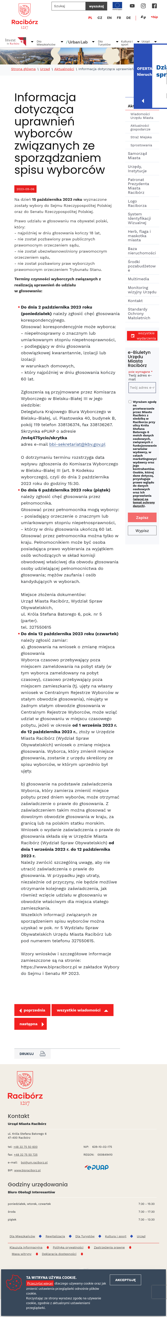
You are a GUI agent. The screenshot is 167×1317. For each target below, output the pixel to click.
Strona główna (23, 69)
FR (119, 17)
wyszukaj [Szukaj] (96, 6)
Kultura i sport (127, 43)
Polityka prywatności (68, 1247)
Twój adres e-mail (142, 376)
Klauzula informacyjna (26, 1247)
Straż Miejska (141, 137)
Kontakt (135, 300)
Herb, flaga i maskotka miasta (139, 235)
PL (90, 17)
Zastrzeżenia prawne (109, 1247)
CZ (99, 17)
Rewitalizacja (55, 1236)
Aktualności (64, 69)
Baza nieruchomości (142, 250)
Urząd (146, 41)
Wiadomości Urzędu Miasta (141, 116)
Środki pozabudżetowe (142, 266)
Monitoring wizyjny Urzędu (142, 289)
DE (128, 17)
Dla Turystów (104, 43)
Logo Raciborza (137, 203)
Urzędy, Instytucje (137, 168)
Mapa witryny (22, 1254)
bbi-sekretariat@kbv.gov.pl (77, 444)
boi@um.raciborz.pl (34, 1162)
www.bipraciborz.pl (27, 1170)
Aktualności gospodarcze (140, 127)
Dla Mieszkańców (46, 43)
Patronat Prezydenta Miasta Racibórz (138, 186)
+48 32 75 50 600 (25, 1146)
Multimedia (138, 279)
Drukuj (32, 1054)
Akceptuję (125, 1280)
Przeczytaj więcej (40, 1283)
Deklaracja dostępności (59, 1254)
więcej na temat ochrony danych (144, 502)
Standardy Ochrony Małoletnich (139, 313)
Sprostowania (141, 145)
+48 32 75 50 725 (26, 1154)
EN (109, 17)
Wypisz (142, 530)
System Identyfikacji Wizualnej (139, 218)
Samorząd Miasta (137, 155)
